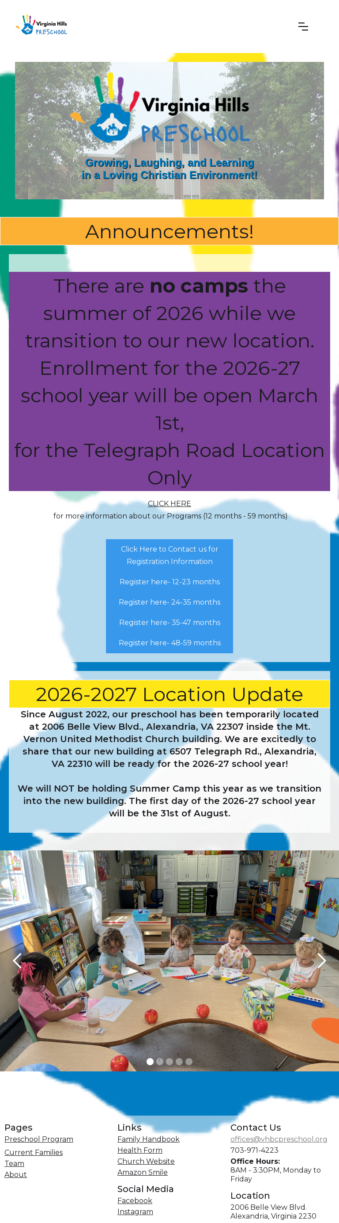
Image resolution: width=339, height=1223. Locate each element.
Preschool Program (38, 1139)
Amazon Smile (142, 1172)
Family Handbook (148, 1139)
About (15, 1174)
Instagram (135, 1212)
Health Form (139, 1150)
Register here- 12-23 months (170, 582)
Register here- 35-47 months (169, 622)
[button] (303, 26)
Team (14, 1163)
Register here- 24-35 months (169, 602)
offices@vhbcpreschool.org (279, 1139)
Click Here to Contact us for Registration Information (169, 555)
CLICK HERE (169, 503)
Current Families (33, 1152)
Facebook (134, 1200)
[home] (149, 26)
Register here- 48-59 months (170, 643)
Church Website (146, 1161)
